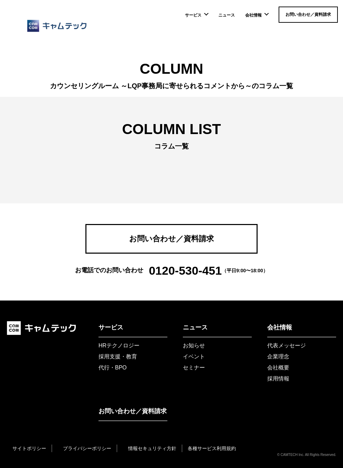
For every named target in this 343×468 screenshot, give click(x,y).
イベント (194, 356)
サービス (196, 15)
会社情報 (256, 15)
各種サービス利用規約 (212, 448)
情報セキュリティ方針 (152, 448)
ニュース (226, 15)
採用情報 (278, 378)
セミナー (194, 367)
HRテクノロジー (118, 345)
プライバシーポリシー (87, 448)
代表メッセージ (286, 345)
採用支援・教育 (117, 356)
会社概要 (278, 367)
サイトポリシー (29, 448)
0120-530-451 (185, 270)
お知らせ (194, 345)
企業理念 (278, 356)
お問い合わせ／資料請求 (308, 14)
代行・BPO (112, 367)
